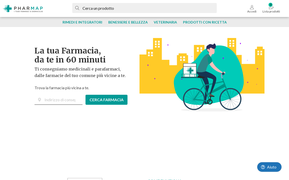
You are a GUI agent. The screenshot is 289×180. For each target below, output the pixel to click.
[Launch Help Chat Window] (269, 167)
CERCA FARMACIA (107, 99)
